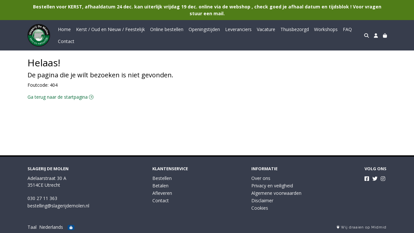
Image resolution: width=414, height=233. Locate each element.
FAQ (347, 29)
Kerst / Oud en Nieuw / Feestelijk (110, 29)
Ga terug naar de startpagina (60, 97)
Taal (32, 227)
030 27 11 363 (42, 198)
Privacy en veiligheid (272, 186)
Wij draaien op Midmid (362, 227)
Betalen (160, 186)
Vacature (266, 29)
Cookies (259, 208)
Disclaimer (262, 200)
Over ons (260, 178)
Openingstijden (204, 29)
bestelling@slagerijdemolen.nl (58, 206)
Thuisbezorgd (294, 29)
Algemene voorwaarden (276, 193)
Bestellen (162, 178)
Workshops (326, 29)
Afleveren (162, 193)
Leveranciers (238, 29)
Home (64, 29)
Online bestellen (166, 29)
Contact (66, 41)
